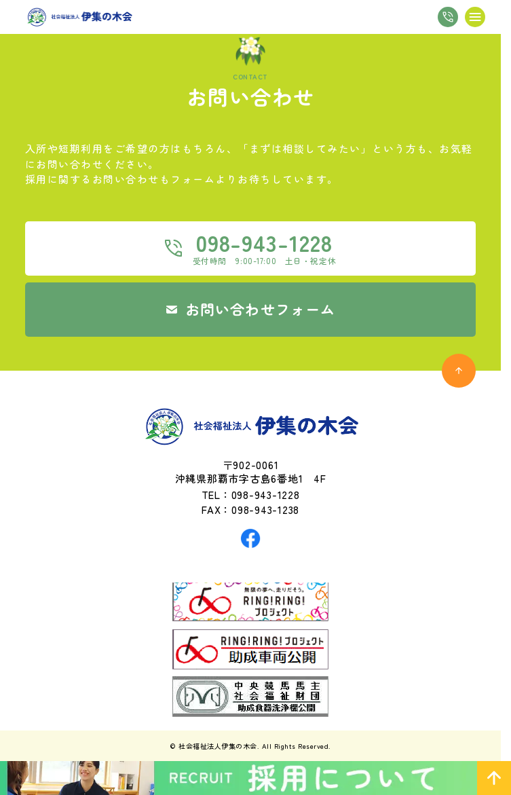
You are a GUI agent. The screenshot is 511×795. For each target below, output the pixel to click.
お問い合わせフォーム (260, 309)
